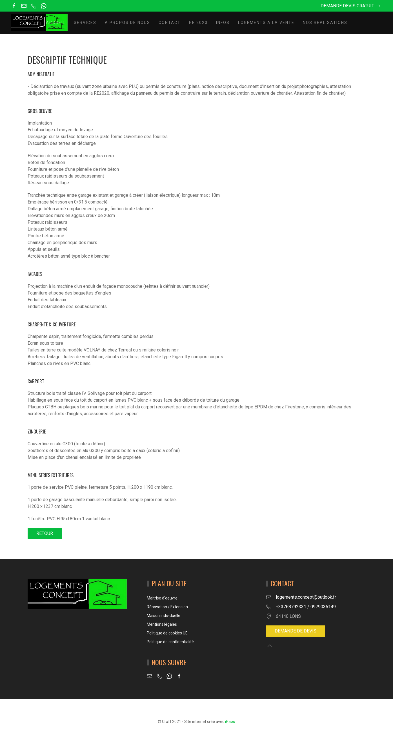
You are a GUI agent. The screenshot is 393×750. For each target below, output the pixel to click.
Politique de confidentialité (170, 642)
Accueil (55, 22)
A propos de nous (127, 22)
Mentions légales (162, 624)
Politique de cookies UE (167, 633)
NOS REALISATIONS (325, 22)
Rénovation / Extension (167, 607)
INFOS (223, 22)
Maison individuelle (163, 615)
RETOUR (44, 533)
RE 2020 (198, 22)
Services (85, 22)
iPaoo (230, 721)
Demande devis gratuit (347, 5)
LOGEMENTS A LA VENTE (266, 22)
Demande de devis (295, 631)
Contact (170, 22)
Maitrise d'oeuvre (162, 598)
